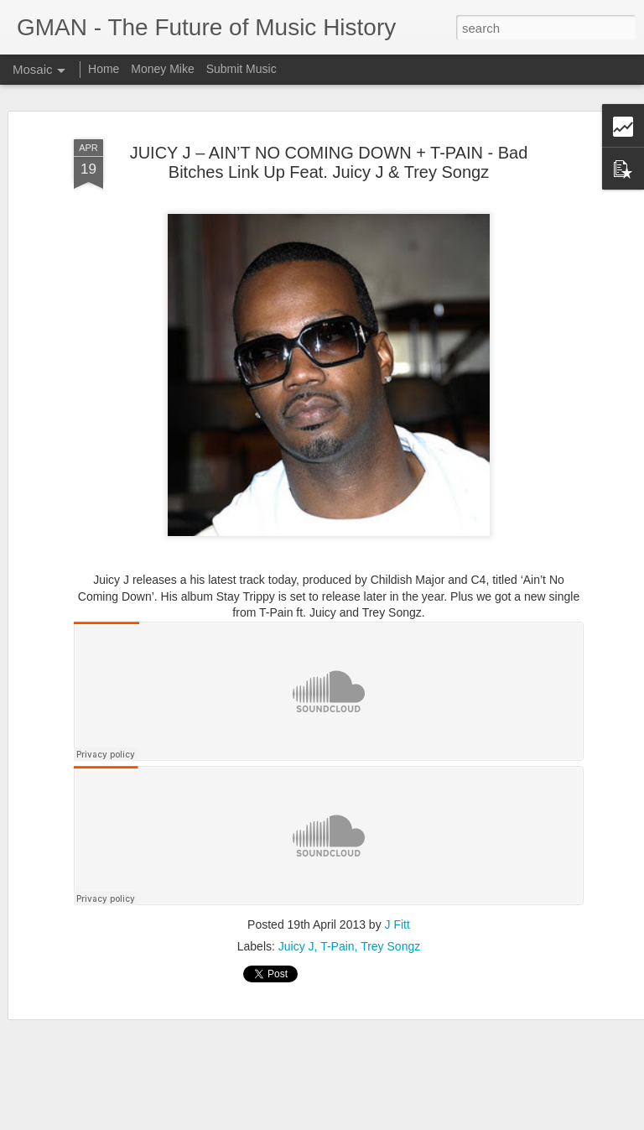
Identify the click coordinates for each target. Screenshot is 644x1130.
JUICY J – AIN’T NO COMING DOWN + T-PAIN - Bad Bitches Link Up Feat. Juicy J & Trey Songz (329, 162)
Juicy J (296, 946)
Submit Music (241, 69)
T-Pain (337, 946)
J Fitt (397, 924)
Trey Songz (390, 946)
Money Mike (162, 69)
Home (103, 69)
